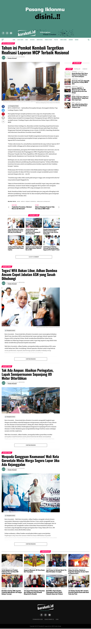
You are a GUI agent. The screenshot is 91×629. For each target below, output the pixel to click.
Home (14, 39)
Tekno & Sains (63, 39)
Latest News (20, 39)
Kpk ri (23, 201)
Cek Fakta (32, 39)
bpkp (19, 201)
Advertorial (40, 39)
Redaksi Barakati (12, 58)
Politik (56, 39)
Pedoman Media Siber (38, 620)
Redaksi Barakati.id (49, 620)
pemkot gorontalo (31, 201)
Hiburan (71, 39)
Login (57, 620)
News (26, 39)
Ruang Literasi (48, 39)
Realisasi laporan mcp (44, 201)
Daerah (76, 39)
